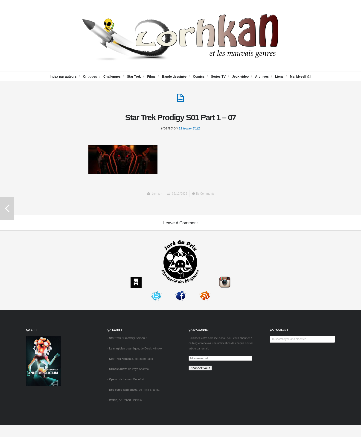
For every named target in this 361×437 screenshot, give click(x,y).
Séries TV (218, 76)
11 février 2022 (189, 130)
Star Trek (134, 76)
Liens (279, 76)
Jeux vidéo (240, 76)
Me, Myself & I (300, 76)
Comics (199, 76)
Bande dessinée (174, 76)
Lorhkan (155, 194)
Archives (262, 76)
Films (151, 76)
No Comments (204, 194)
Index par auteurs (63, 76)
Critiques (90, 76)
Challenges (112, 76)
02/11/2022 (179, 194)
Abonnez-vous (200, 379)
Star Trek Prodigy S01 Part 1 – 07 (180, 117)
